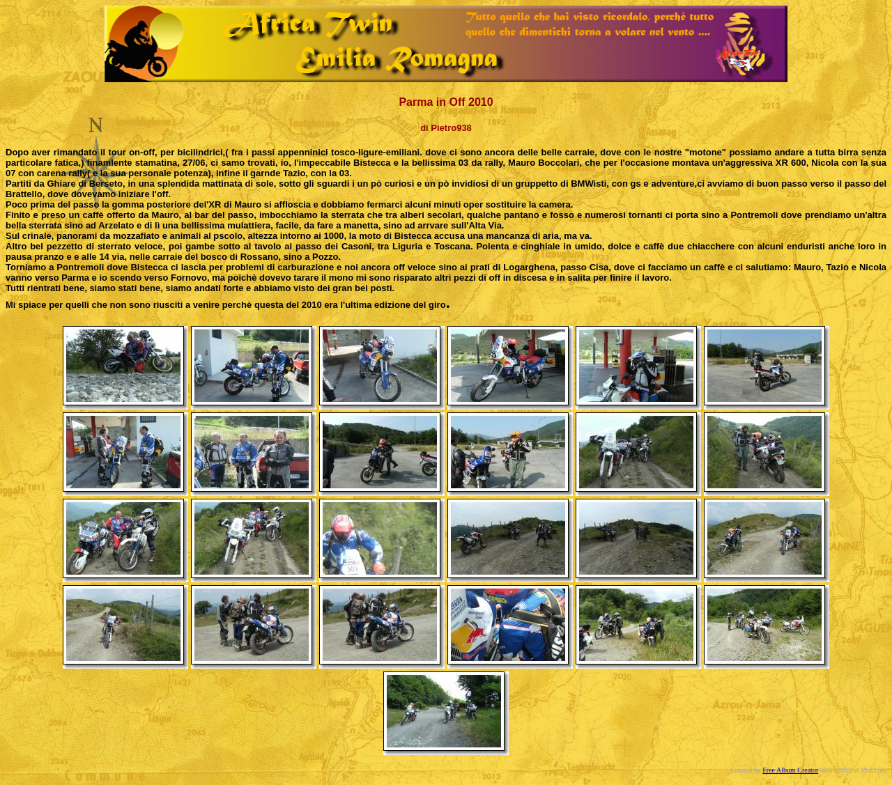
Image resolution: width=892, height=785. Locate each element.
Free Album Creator (790, 770)
